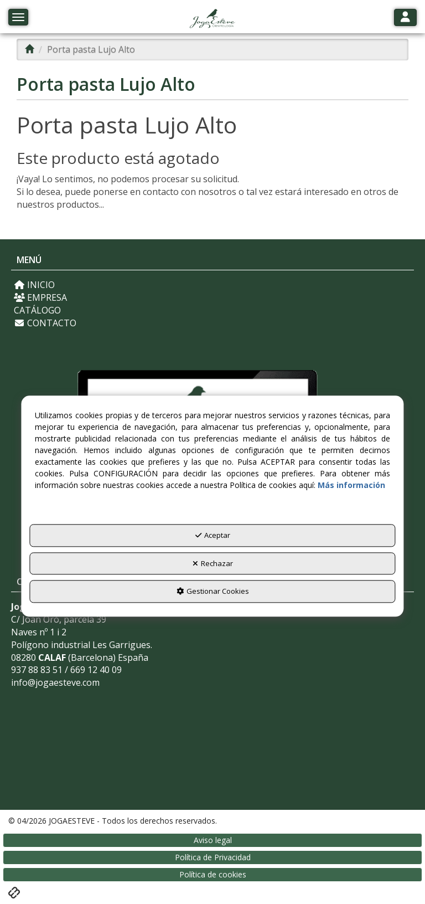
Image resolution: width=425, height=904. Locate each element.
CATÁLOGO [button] (37, 310)
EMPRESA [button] (40, 297)
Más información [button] (351, 485)
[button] (212, 19)
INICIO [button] (34, 285)
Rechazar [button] (213, 563)
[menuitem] (212, 285)
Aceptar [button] (212, 536)
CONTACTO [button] (45, 323)
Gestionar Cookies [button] (213, 592)
